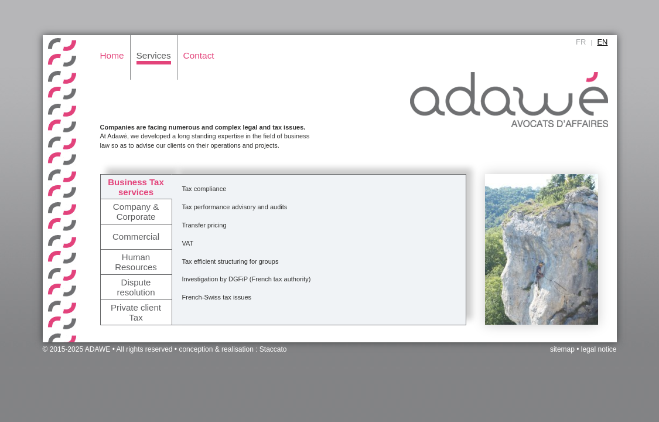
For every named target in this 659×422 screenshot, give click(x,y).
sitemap (562, 349)
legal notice (599, 349)
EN (602, 42)
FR (581, 42)
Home (112, 55)
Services (153, 55)
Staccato (273, 349)
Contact (198, 55)
